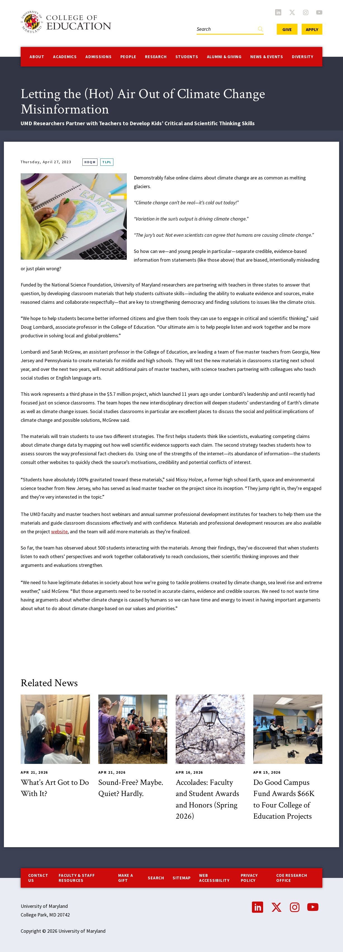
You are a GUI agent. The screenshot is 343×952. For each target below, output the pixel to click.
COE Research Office (291, 878)
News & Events (266, 56)
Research (155, 56)
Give (287, 29)
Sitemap (182, 877)
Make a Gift (125, 878)
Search (156, 877)
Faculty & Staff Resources (77, 878)
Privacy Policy (249, 878)
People (128, 56)
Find (260, 30)
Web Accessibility (214, 878)
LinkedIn (278, 12)
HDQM (90, 162)
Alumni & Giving (224, 56)
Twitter (292, 12)
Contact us (38, 878)
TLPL (106, 162)
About (37, 56)
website (59, 531)
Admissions (98, 56)
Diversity (302, 56)
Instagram (305, 12)
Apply (312, 29)
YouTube (319, 12)
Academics (65, 56)
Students (186, 56)
